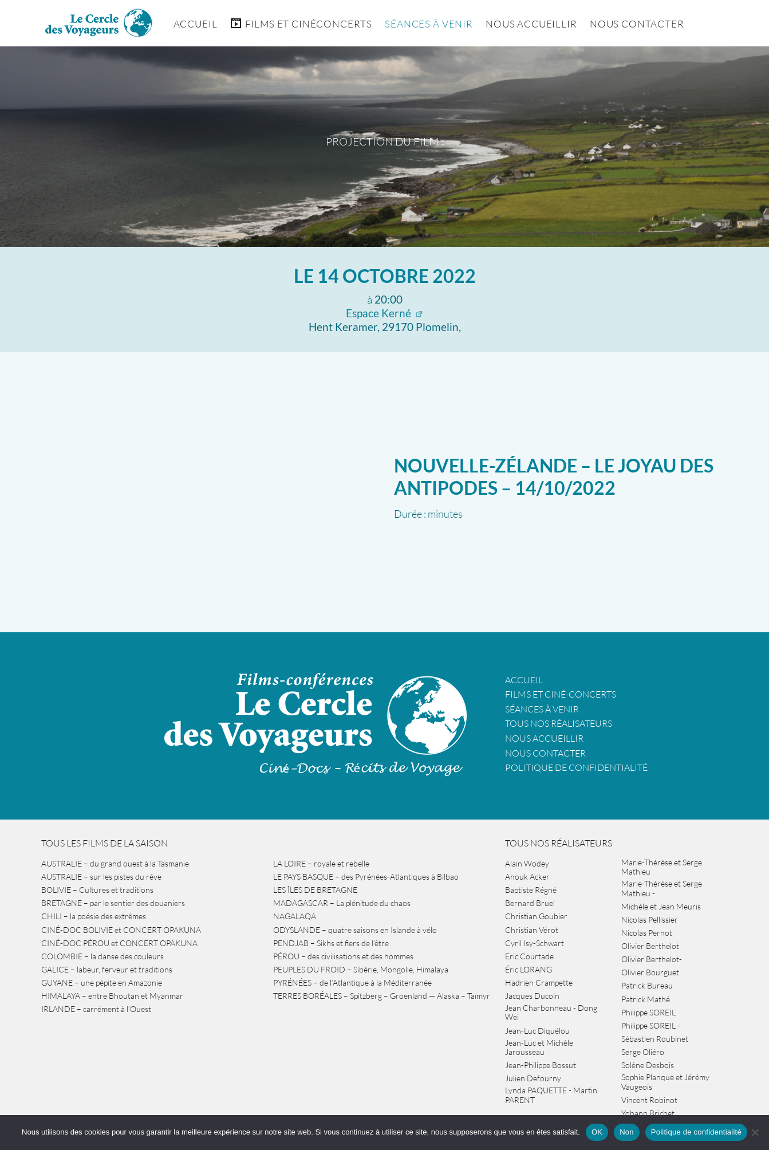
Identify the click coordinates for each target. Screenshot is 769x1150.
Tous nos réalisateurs (558, 723)
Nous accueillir (531, 24)
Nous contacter (545, 753)
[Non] (754, 1132)
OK (596, 1132)
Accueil (195, 24)
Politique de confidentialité (576, 767)
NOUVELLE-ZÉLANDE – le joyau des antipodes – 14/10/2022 (553, 476)
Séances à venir (429, 24)
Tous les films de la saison (104, 843)
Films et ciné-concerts (560, 694)
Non (627, 1132)
